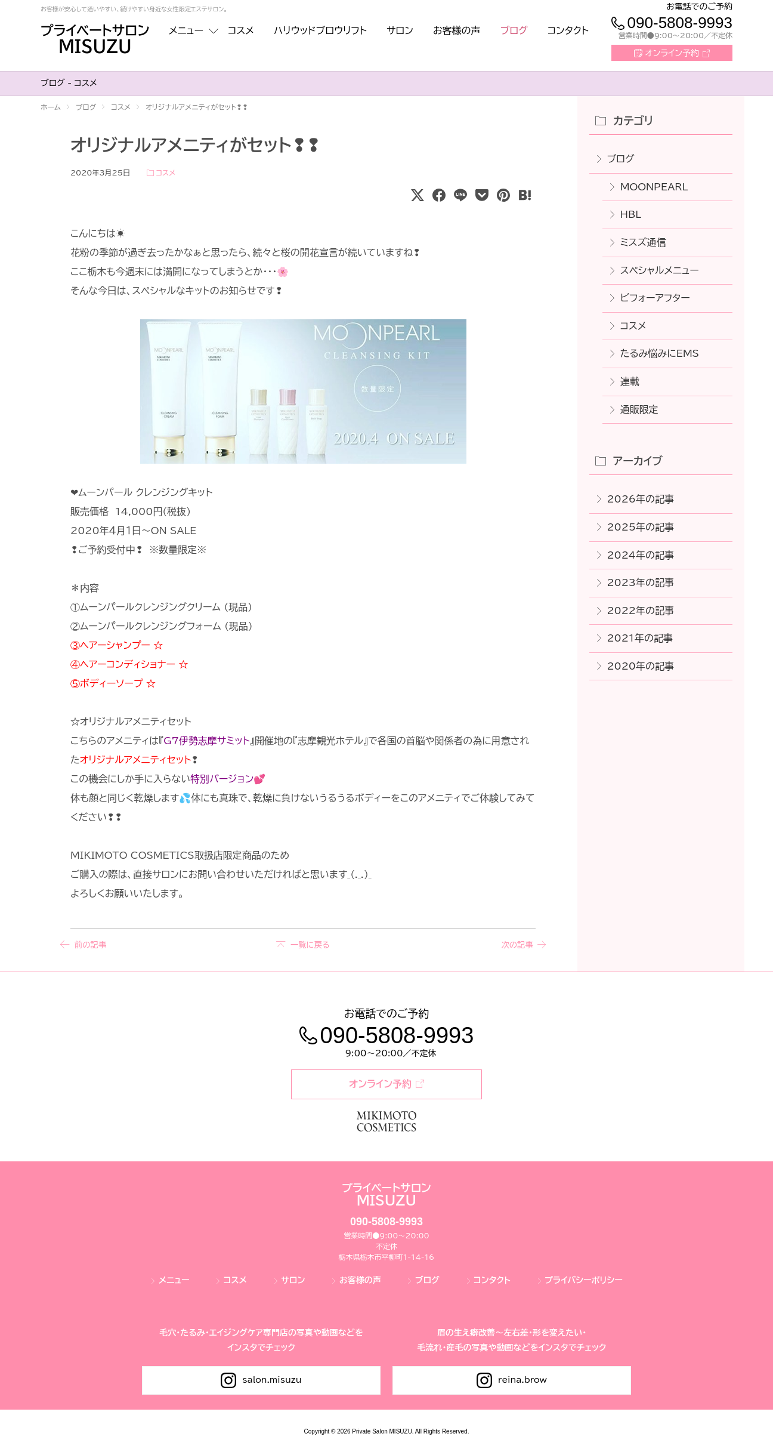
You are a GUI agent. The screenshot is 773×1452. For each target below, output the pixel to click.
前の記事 (90, 945)
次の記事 (515, 945)
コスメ (165, 172)
